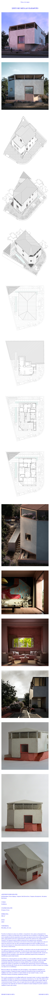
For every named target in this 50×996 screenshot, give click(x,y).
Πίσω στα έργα (25, 2)
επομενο (44, 994)
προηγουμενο (8, 994)
